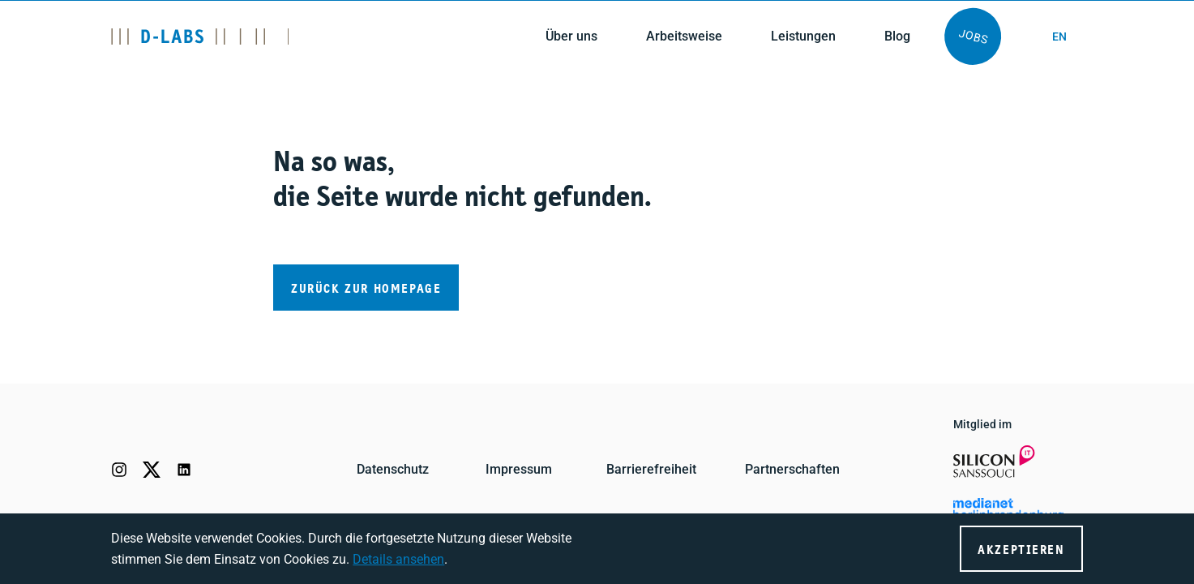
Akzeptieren (1021, 549)
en (1059, 36)
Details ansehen (398, 559)
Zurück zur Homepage (366, 288)
